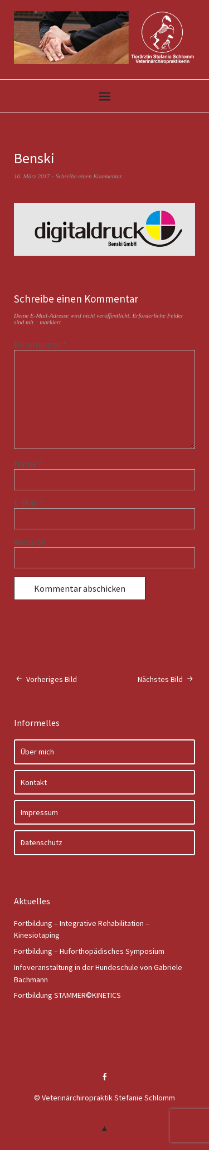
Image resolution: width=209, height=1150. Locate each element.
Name (28, 463)
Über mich (37, 752)
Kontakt (34, 782)
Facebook (104, 1081)
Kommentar (40, 344)
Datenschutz (41, 842)
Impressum (39, 812)
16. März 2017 (32, 176)
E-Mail (29, 502)
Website (29, 541)
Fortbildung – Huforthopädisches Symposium (89, 951)
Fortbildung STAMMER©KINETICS (67, 995)
